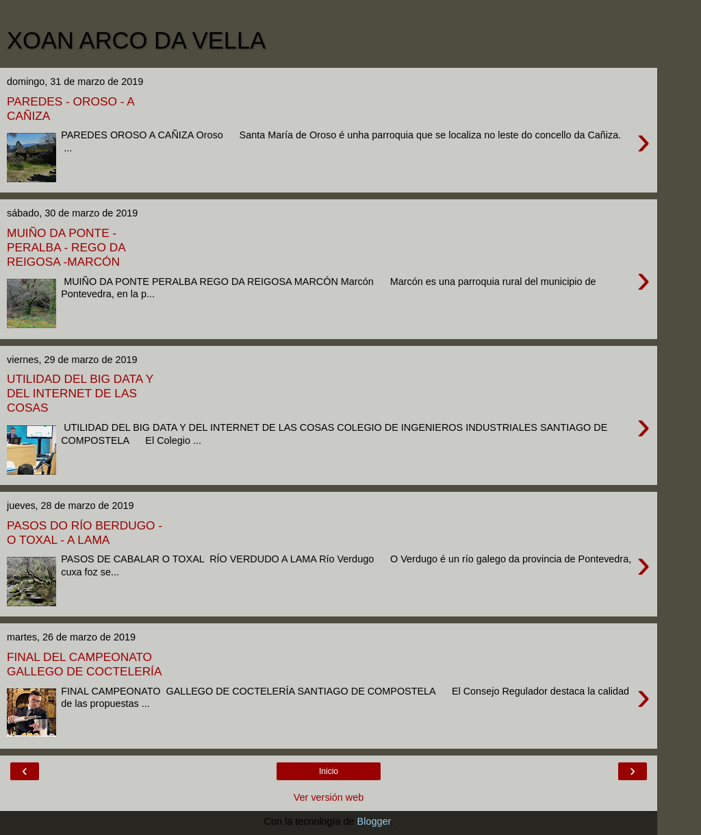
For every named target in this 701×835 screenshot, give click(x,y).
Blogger (374, 821)
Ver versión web (329, 797)
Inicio (328, 771)
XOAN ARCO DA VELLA (136, 40)
